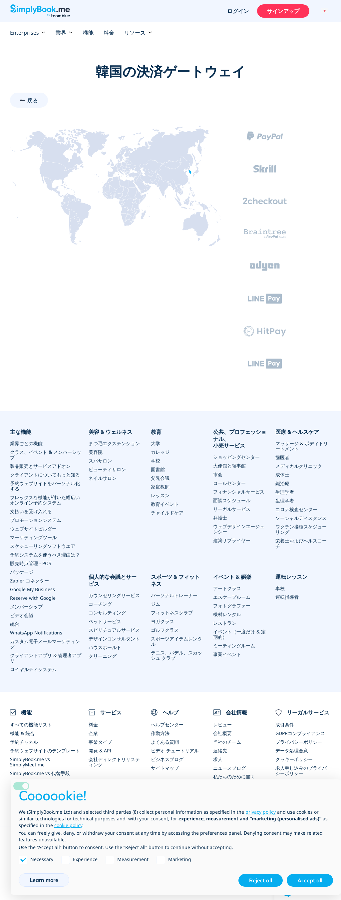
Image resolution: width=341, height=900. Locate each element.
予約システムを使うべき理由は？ (45, 554)
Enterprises (28, 32)
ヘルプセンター (167, 724)
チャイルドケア (167, 512)
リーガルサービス (231, 509)
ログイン (238, 11)
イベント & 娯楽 (232, 576)
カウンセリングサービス (114, 595)
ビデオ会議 (21, 615)
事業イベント (227, 654)
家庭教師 (160, 486)
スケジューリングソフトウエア (42, 546)
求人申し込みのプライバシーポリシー (301, 770)
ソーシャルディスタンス (301, 518)
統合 (14, 624)
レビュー (222, 724)
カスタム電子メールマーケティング (45, 644)
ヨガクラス (162, 621)
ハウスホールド (105, 647)
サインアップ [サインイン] (283, 11)
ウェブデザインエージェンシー (238, 529)
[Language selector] (323, 11)
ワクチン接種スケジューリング (301, 529)
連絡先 (220, 750)
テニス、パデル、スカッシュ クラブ (176, 655)
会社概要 (222, 733)
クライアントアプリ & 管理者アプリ (45, 658)
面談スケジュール (231, 500)
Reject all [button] (260, 880)
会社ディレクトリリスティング (114, 762)
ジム (155, 604)
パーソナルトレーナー (174, 595)
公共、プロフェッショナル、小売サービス (239, 439)
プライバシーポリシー (298, 742)
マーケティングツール (33, 537)
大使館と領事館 (229, 465)
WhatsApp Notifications (36, 632)
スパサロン (100, 460)
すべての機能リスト (31, 724)
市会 (217, 474)
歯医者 (282, 457)
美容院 (96, 452)
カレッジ (160, 452)
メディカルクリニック (298, 466)
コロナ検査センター (296, 509)
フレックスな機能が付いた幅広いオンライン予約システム (45, 500)
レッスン (160, 495)
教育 (156, 432)
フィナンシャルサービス (238, 491)
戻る (32, 100)
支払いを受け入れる (31, 511)
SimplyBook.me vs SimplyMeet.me (30, 762)
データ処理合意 (291, 750)
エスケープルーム (231, 597)
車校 (280, 588)
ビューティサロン (107, 469)
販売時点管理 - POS (30, 563)
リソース (138, 32)
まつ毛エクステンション (114, 443)
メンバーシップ (26, 606)
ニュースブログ (229, 768)
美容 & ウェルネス (110, 432)
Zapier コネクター (29, 580)
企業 (93, 733)
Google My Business (32, 589)
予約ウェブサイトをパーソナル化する (45, 486)
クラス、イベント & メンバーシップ (45, 454)
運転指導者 (287, 597)
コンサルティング (107, 612)
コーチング (100, 604)
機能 (88, 32)
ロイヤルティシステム (33, 669)
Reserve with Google (33, 598)
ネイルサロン (103, 478)
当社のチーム (227, 742)
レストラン (224, 623)
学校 (155, 460)
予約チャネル (24, 742)
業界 (64, 32)
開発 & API (100, 750)
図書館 (158, 469)
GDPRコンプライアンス (300, 733)
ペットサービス (105, 621)
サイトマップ (165, 768)
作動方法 (160, 733)
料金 (109, 32)
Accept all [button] (309, 880)
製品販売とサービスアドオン (40, 466)
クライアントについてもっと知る (45, 474)
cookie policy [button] (68, 825)
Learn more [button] (44, 880)
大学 (155, 443)
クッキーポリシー (294, 759)
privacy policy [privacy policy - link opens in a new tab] (260, 812)
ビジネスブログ (167, 759)
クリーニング (103, 656)
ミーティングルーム (234, 645)
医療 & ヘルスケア (297, 432)
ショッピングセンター (236, 457)
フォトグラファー (231, 605)
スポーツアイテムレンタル (176, 641)
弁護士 (220, 517)
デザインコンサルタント (114, 638)
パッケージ (21, 572)
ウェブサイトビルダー (33, 528)
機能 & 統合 (22, 733)
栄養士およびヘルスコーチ (301, 543)
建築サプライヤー (231, 540)
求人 (217, 759)
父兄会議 (160, 478)
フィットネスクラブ (172, 612)
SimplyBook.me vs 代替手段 (40, 773)
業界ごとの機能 (26, 443)
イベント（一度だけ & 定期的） (239, 634)
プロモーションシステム (35, 520)
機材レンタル (227, 614)
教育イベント (165, 504)
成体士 (282, 474)
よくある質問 (165, 742)
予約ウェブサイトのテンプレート (45, 750)
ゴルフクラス (165, 630)
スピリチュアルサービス (114, 630)
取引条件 (284, 724)
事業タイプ (100, 742)
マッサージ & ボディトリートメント (301, 446)
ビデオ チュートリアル (175, 750)
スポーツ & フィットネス (175, 580)
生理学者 (284, 492)
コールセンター (229, 483)
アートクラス (227, 588)
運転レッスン (291, 576)
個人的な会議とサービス (113, 580)
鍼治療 (282, 483)
